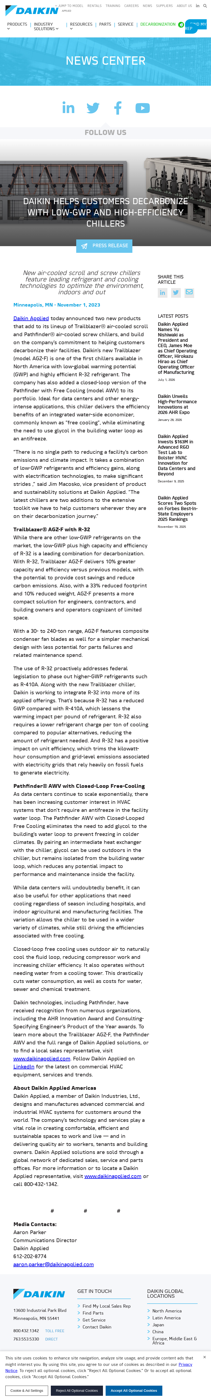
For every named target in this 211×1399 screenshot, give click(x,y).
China (157, 1332)
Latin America (166, 1318)
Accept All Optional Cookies (134, 1391)
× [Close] (204, 1357)
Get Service (94, 1320)
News (147, 6)
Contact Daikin (97, 1327)
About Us (184, 6)
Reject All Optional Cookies (77, 1391)
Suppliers (164, 6)
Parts (105, 25)
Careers (131, 6)
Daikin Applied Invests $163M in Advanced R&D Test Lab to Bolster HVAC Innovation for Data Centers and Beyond (176, 455)
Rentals (94, 6)
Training (113, 6)
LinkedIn (23, 1067)
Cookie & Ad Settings (26, 1391)
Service (125, 25)
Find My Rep (195, 27)
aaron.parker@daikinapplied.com (53, 1265)
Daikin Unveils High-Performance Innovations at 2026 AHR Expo (177, 404)
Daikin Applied (31, 318)
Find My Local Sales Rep (107, 1306)
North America (167, 1311)
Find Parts (93, 1313)
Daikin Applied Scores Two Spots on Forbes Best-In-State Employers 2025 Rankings (178, 509)
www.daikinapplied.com (41, 1059)
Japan (158, 1325)
